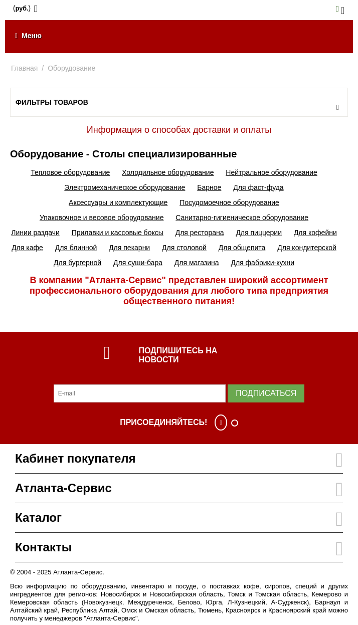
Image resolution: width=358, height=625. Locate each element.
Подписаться (266, 393)
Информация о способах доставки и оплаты (179, 130)
